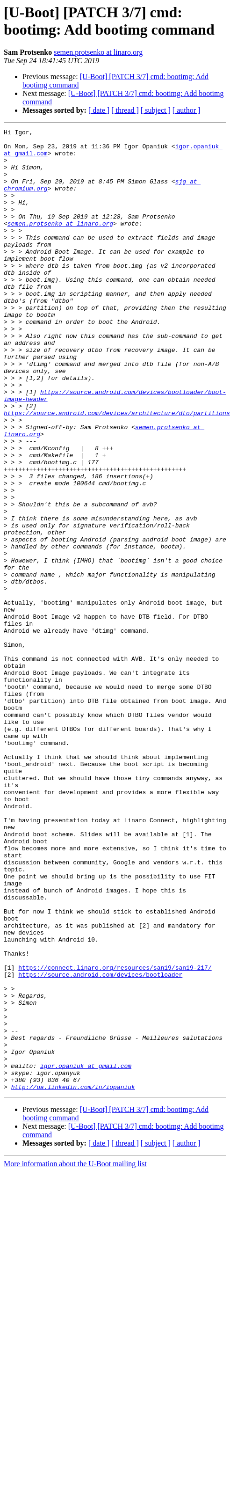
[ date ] (98, 110)
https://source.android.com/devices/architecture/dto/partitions (117, 470)
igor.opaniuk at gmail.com (85, 1254)
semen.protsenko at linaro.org (98, 52)
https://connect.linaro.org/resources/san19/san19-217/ (114, 1136)
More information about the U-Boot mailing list (75, 1356)
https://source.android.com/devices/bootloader (100, 1144)
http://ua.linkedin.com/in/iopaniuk (73, 1279)
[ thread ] (125, 110)
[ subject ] (156, 110)
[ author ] (186, 110)
